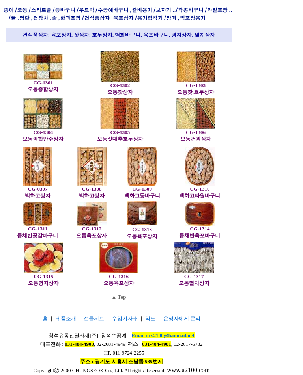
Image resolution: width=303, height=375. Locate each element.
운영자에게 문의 (181, 318)
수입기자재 (125, 318)
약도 (150, 318)
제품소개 (66, 318)
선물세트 (94, 318)
